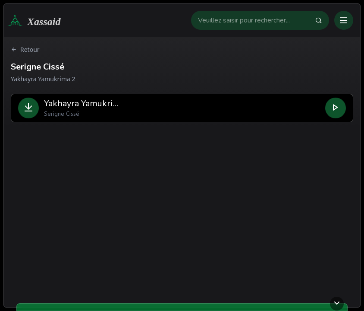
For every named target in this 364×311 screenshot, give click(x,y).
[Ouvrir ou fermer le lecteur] (337, 304)
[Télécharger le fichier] (28, 108)
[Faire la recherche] (322, 20)
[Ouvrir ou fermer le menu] (343, 20)
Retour (25, 49)
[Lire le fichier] (335, 108)
